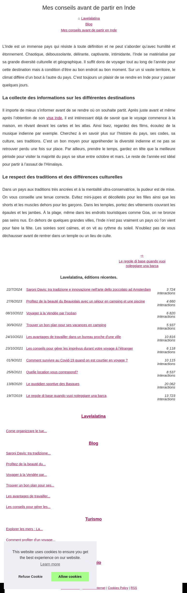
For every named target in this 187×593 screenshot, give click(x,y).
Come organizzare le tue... (26, 431)
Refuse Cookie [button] (30, 577)
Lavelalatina (90, 18)
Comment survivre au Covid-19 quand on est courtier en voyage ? (77, 360)
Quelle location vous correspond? (52, 372)
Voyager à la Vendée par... (26, 475)
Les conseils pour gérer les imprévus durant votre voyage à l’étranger (79, 348)
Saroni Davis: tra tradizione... (28, 453)
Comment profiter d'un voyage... (30, 540)
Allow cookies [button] (70, 577)
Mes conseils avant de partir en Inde (89, 30)
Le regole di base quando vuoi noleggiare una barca (142, 263)
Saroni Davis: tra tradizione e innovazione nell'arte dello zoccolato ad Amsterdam (88, 289)
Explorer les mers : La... (24, 529)
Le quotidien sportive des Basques (52, 384)
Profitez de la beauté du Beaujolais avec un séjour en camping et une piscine (85, 301)
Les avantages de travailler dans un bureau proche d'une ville (73, 337)
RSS (134, 588)
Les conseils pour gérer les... (28, 507)
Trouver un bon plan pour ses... (30, 485)
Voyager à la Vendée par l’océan (51, 313)
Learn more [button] (50, 564)
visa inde (54, 118)
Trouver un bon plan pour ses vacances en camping (66, 325)
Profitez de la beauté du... (26, 464)
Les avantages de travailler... (28, 496)
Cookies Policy (118, 588)
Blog (88, 24)
